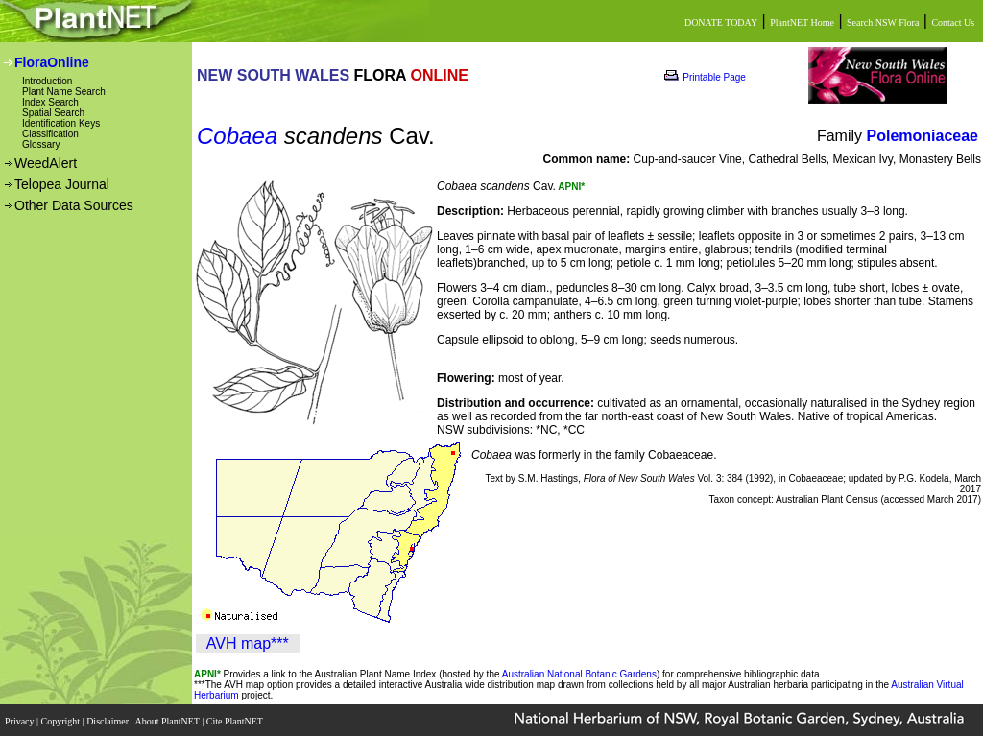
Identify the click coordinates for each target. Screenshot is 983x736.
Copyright (62, 719)
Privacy (20, 719)
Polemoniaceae (923, 136)
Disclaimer (108, 719)
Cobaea (237, 136)
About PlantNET (168, 719)
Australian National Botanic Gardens (579, 674)
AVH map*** (247, 643)
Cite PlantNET (235, 719)
